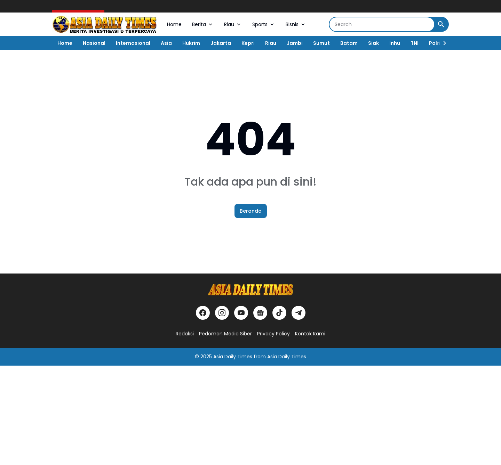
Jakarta (220, 43)
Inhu (394, 43)
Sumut (321, 43)
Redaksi (185, 333)
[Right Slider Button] (442, 43)
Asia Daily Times (232, 356)
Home (174, 24)
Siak (373, 43)
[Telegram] (298, 313)
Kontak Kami (310, 333)
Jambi (295, 43)
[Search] (381, 24)
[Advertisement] (209, 414)
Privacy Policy (273, 333)
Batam (349, 43)
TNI (415, 43)
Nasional (94, 43)
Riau (233, 24)
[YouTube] (241, 313)
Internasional (133, 43)
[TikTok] (279, 313)
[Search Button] (441, 24)
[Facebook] (203, 313)
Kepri (248, 43)
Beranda (251, 210)
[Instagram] (222, 313)
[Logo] (250, 289)
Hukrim (191, 43)
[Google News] (260, 313)
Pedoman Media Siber (225, 333)
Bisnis (296, 24)
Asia (166, 43)
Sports (263, 24)
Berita (203, 24)
